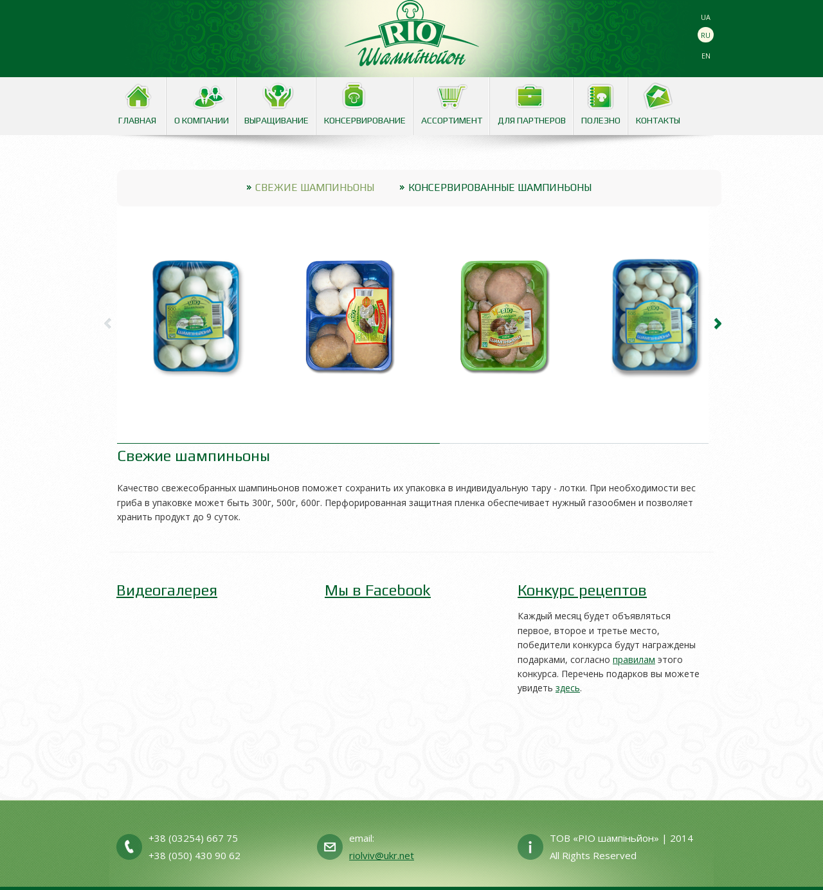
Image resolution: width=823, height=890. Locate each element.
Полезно (600, 120)
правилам (634, 659)
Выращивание (276, 120)
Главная (137, 120)
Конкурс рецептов (582, 590)
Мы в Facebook (378, 590)
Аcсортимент (451, 120)
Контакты (658, 120)
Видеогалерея (166, 590)
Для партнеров (532, 120)
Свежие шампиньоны (314, 187)
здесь (568, 688)
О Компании (201, 120)
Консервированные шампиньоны (500, 187)
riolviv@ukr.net (381, 855)
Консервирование (365, 120)
